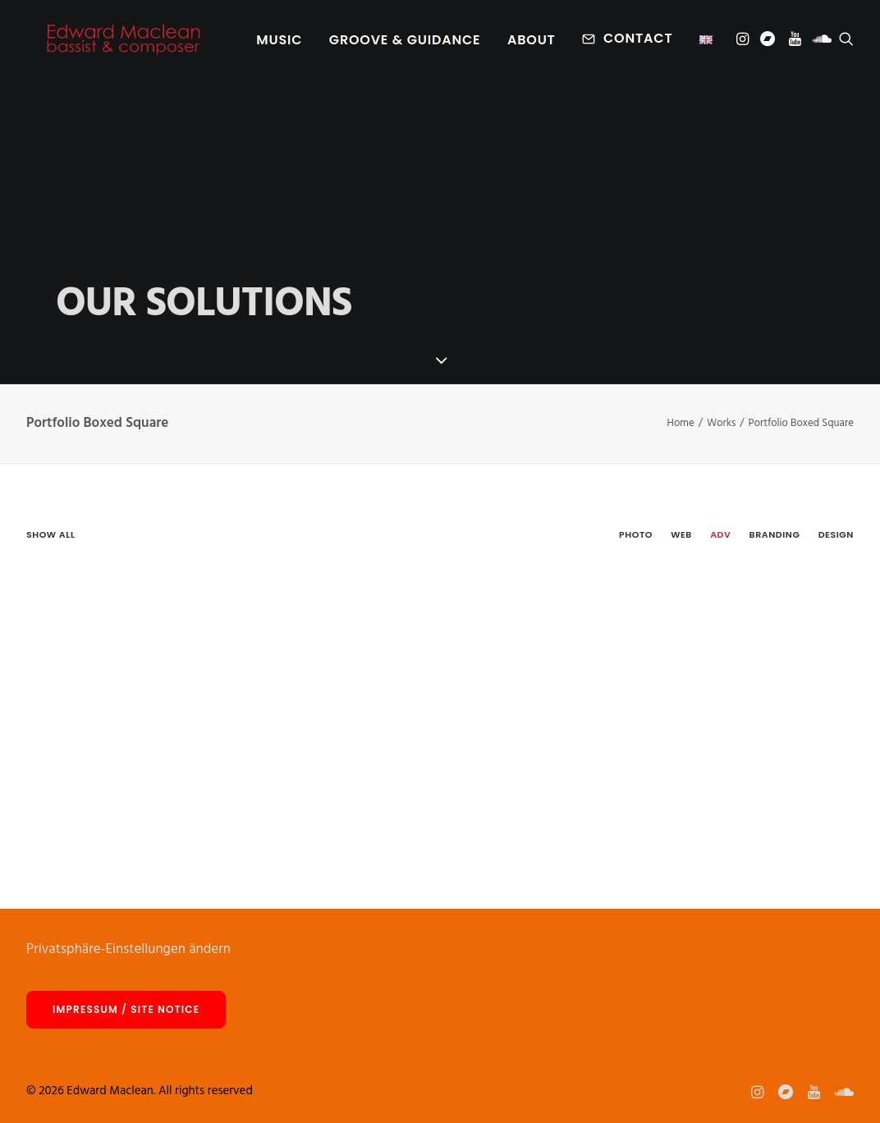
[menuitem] (279, 44)
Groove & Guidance (405, 43)
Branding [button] (774, 534)
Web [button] (681, 534)
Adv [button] (720, 534)
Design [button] (836, 534)
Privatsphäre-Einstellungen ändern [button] (128, 949)
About (531, 43)
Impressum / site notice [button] (126, 1009)
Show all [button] (50, 534)
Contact (637, 42)
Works (721, 423)
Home (680, 423)
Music (279, 43)
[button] (744, 42)
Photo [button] (636, 534)
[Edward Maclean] (123, 42)
